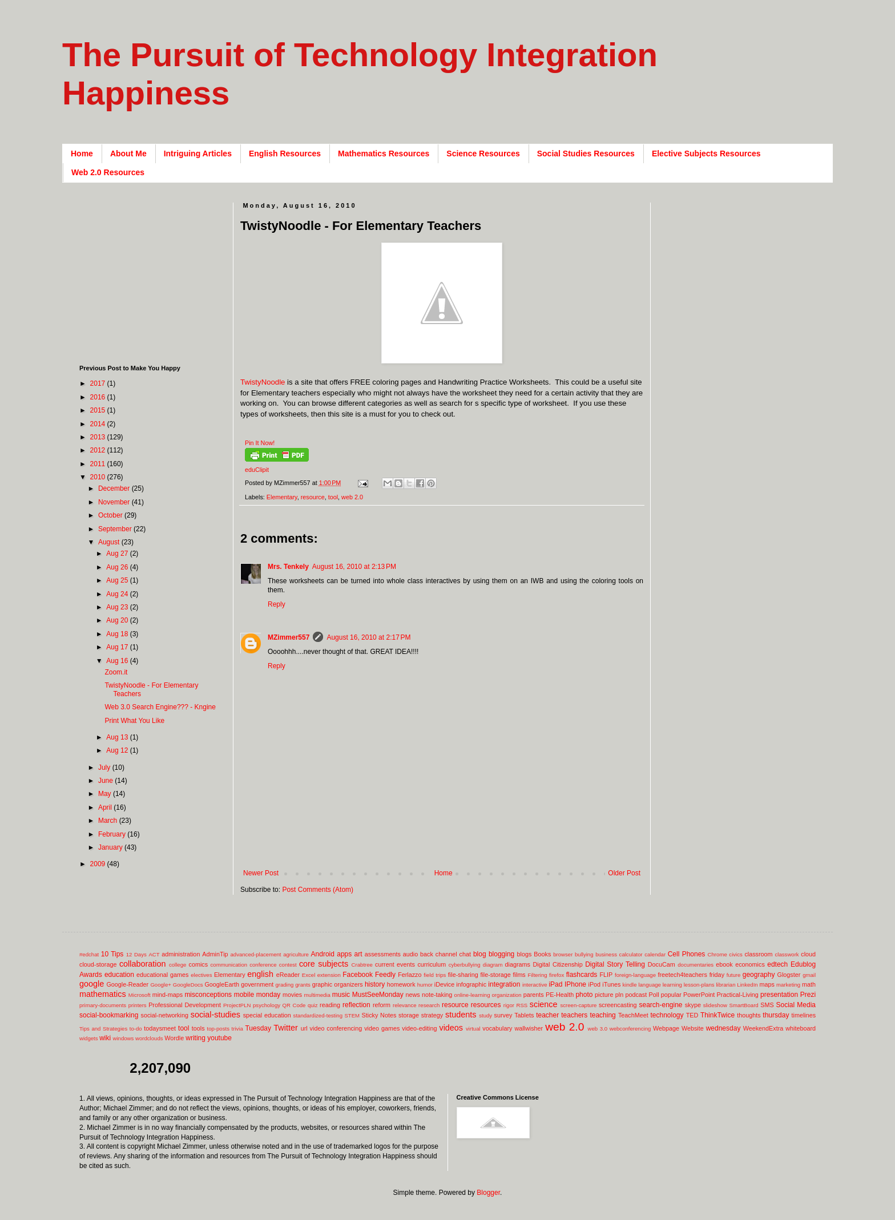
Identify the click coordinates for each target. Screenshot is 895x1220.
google (91, 983)
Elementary (282, 497)
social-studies (215, 1014)
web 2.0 (352, 497)
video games (382, 1028)
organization (506, 995)
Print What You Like (134, 721)
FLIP (605, 974)
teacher (547, 1015)
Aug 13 (118, 737)
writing (195, 1038)
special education (267, 1015)
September (116, 529)
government (257, 984)
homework (401, 984)
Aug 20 (118, 620)
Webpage (666, 1028)
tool (333, 497)
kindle (630, 984)
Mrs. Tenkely (288, 567)
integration (504, 984)
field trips (435, 975)
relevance (405, 1005)
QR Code (294, 1005)
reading (330, 1004)
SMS (766, 1004)
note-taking (437, 994)
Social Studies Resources (586, 153)
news (412, 994)
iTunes (611, 984)
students (460, 1014)
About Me (128, 153)
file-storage (495, 974)
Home (82, 153)
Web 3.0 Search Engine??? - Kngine (160, 707)
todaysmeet (160, 1028)
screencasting (618, 1004)
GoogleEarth (221, 984)
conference (262, 965)
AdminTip (215, 954)
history (375, 984)
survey (503, 1015)
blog (479, 954)
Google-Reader (127, 984)
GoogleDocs (188, 984)
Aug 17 (118, 647)
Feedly (385, 975)
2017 (98, 383)
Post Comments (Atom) (317, 890)
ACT (153, 954)
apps (344, 954)
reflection (356, 1005)
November (115, 502)
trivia (237, 1028)
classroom (758, 954)
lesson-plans (699, 984)
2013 (98, 437)
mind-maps (167, 994)
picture (604, 994)
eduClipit (257, 469)
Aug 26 (118, 567)
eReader (288, 974)
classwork (787, 954)
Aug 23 (118, 607)
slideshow (715, 1005)
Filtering (537, 975)
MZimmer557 (288, 637)
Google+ (160, 984)
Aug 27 (118, 554)
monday (268, 995)
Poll (654, 994)
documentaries (695, 965)
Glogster (789, 974)
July (105, 767)
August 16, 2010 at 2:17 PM (368, 637)
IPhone (575, 984)
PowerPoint (699, 994)
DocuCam (661, 964)
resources (486, 1005)
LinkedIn (747, 984)
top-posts (218, 1028)
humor (425, 984)
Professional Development (184, 1004)
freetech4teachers (682, 974)
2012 (98, 450)
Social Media (796, 1005)
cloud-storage (97, 964)
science (544, 1004)
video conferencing (336, 1028)
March (108, 821)
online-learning (472, 995)
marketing (788, 984)
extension (329, 975)
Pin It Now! (260, 442)
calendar (655, 954)
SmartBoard (743, 1005)
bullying (584, 954)
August (110, 542)
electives (201, 975)
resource (313, 497)
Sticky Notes (379, 1015)
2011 (98, 464)
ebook (724, 964)
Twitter (285, 1027)
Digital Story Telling (615, 964)
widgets (88, 1038)
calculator (631, 954)
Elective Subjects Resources (706, 153)
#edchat (89, 954)
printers (137, 1005)
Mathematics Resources (383, 153)
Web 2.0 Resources (107, 172)
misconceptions (208, 995)
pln (619, 994)
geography (759, 975)
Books (542, 954)
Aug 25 (118, 580)
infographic (471, 984)
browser (563, 954)
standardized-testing (317, 1015)
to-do (136, 1028)
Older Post (624, 873)
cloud (808, 954)
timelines (804, 1015)
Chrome (717, 954)
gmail (809, 975)
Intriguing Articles (198, 153)
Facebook (357, 975)
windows (123, 1038)
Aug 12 (118, 750)
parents (533, 994)
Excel (308, 975)
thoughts (748, 1015)
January (111, 847)
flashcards (582, 975)
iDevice (444, 984)
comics (198, 964)
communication (229, 965)
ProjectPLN (237, 1005)
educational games (162, 974)
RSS (521, 1005)
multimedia (317, 995)
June (106, 781)
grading (284, 984)
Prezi (808, 995)
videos (451, 1027)
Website (693, 1028)
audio (410, 954)
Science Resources (482, 153)
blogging (501, 954)
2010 (98, 477)
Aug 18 (118, 634)
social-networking (164, 1015)
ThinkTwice (717, 1015)
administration (181, 954)
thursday (776, 1015)
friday (716, 974)
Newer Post (261, 873)
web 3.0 (598, 1028)
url (304, 1028)
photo (583, 995)
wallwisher (528, 1028)
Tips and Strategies (103, 1028)
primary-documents (102, 1005)
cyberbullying (465, 965)
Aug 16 (118, 661)
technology (667, 1015)
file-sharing (463, 974)
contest (288, 965)
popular (671, 994)
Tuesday (258, 1028)
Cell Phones (686, 954)
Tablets (524, 1015)
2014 (98, 424)
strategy (432, 1015)
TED (692, 1015)
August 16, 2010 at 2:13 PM (354, 567)
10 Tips (112, 954)
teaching (602, 1015)
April (106, 807)
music (341, 995)
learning (672, 984)
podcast (636, 994)
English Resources (285, 153)
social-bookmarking (108, 1015)
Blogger (488, 1193)
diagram (493, 965)
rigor (508, 1005)
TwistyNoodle (262, 382)
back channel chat (445, 954)
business (606, 954)
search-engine (660, 1005)
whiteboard (800, 1028)
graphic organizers (337, 984)
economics (750, 964)
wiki (105, 1038)
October (111, 515)
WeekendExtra (763, 1028)
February (112, 834)
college (177, 965)
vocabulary (497, 1028)
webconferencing (630, 1028)
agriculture (296, 954)
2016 (98, 397)
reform (381, 1004)
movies (292, 994)
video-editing (419, 1028)
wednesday (723, 1028)
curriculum (431, 964)
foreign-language (635, 975)
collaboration (142, 963)
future (734, 975)
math (809, 984)
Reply (276, 604)
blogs (524, 954)
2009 (98, 864)
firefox (556, 975)
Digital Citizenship (557, 964)
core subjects (323, 963)
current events (395, 964)
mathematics (102, 994)
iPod (594, 984)
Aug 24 (118, 594)
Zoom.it (115, 672)
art (358, 954)
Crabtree (362, 965)
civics (735, 954)
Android (322, 954)
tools (198, 1028)
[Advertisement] (448, 850)
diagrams (517, 964)
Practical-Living (738, 994)
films (519, 974)
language (649, 984)
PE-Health (560, 994)
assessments (383, 954)
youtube (219, 1038)
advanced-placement (255, 954)
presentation (779, 995)
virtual (473, 1028)
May (105, 794)
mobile (244, 995)
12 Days (136, 954)
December (115, 488)
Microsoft (139, 995)
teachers (574, 1015)
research (429, 1005)
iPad (555, 984)
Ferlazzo (409, 974)
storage (408, 1015)
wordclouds (149, 1038)
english (260, 974)
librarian (725, 984)
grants (303, 984)
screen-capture (578, 1005)
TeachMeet (633, 1015)
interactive (534, 984)
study (485, 1015)
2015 (98, 410)
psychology (266, 1005)
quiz (313, 1005)
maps (766, 984)
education (119, 975)
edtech (777, 964)
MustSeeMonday (378, 995)
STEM (352, 1015)
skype (693, 1004)
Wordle (174, 1038)
